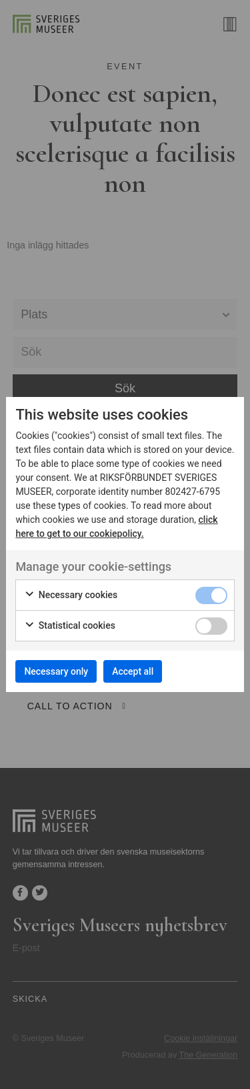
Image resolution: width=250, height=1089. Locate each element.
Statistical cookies (69, 626)
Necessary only (56, 671)
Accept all (132, 671)
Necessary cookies (70, 595)
